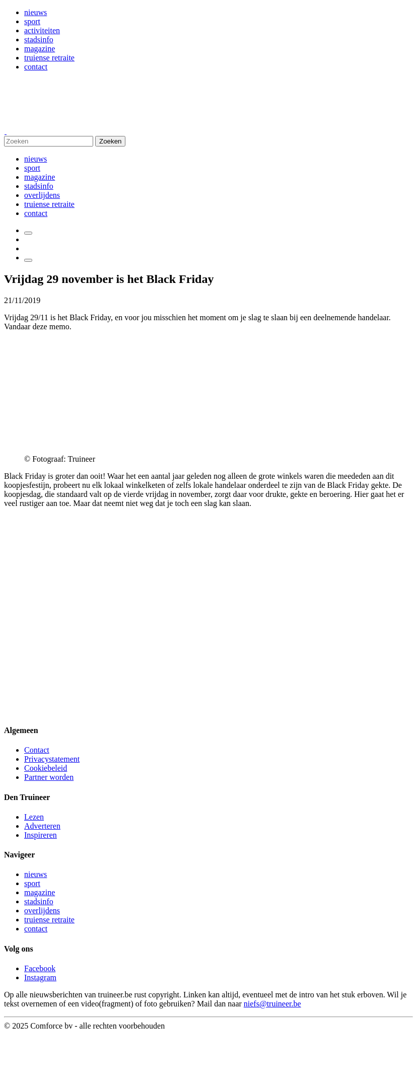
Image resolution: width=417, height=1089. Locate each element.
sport (32, 21)
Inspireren (40, 835)
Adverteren (42, 826)
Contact (36, 750)
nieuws (35, 12)
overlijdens (42, 195)
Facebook (39, 968)
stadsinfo (38, 39)
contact (35, 66)
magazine (39, 48)
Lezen (34, 817)
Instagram (40, 977)
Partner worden (49, 777)
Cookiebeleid (45, 768)
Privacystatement (52, 759)
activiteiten (42, 30)
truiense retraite (49, 57)
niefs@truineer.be (272, 1003)
